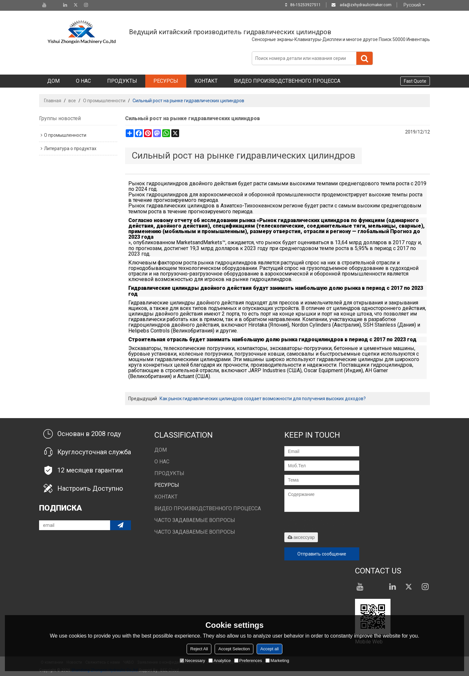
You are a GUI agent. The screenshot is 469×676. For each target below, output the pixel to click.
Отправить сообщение (321, 553)
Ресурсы (165, 81)
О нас (83, 81)
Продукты (122, 81)
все (72, 100)
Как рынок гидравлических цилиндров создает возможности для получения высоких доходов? (263, 398)
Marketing (277, 660)
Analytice (219, 660)
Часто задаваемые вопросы (194, 520)
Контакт (206, 81)
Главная (52, 100)
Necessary (192, 660)
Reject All (199, 648)
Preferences (248, 660)
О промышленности (104, 100)
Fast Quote (415, 81)
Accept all (269, 648)
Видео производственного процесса (287, 81)
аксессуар (301, 537)
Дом (53, 81)
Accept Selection (234, 648)
